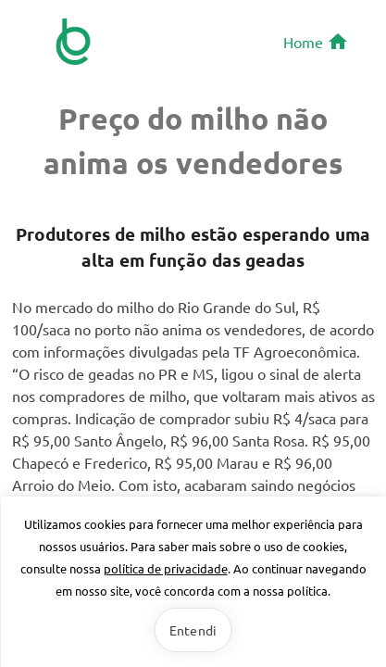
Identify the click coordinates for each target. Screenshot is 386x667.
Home (316, 42)
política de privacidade (166, 568)
